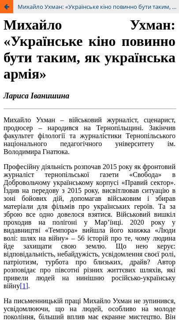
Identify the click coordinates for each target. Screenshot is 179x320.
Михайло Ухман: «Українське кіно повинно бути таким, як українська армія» (98, 7)
